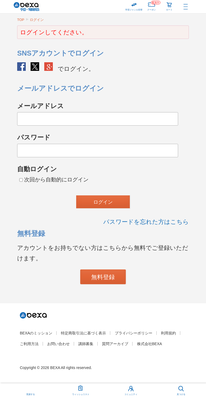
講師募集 (85, 344)
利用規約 (168, 333)
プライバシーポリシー (133, 333)
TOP (20, 20)
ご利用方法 (29, 344)
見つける (181, 394)
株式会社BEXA (149, 344)
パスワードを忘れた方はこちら (146, 221)
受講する (30, 394)
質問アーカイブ (115, 344)
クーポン (153, 5)
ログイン (37, 20)
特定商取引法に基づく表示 (83, 333)
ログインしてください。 (54, 32)
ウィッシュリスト (80, 389)
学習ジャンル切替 (133, 10)
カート (169, 10)
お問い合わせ (58, 344)
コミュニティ (130, 394)
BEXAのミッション (36, 333)
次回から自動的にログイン (54, 179)
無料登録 (103, 277)
